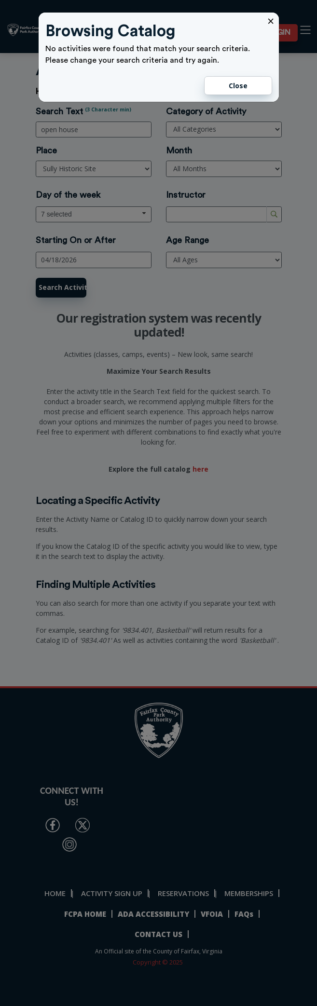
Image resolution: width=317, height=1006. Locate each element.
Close (238, 85)
